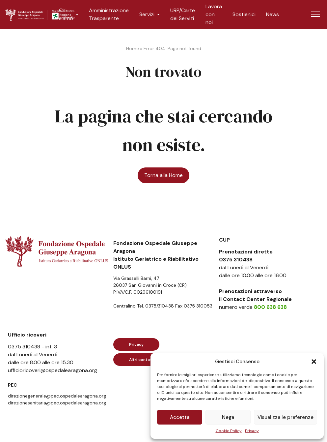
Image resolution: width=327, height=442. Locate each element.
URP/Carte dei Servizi (182, 14)
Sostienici (244, 14)
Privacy (252, 430)
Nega (228, 417)
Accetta (179, 417)
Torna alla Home (163, 175)
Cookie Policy (229, 430)
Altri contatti (142, 359)
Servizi (146, 14)
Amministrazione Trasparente (109, 14)
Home (132, 48)
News (272, 14)
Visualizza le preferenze (285, 417)
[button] (314, 361)
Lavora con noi (213, 14)
